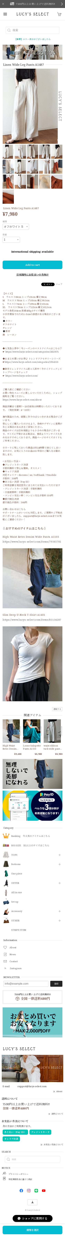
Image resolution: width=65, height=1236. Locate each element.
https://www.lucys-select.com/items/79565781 (32, 541)
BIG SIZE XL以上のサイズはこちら (30, 845)
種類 (5, 221)
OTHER (15, 920)
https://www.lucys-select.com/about (22, 399)
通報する (57, 709)
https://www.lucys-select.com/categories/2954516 (31, 361)
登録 (56, 983)
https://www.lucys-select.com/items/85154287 (32, 619)
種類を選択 (33, 1230)
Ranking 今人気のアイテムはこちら (30, 836)
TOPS (14, 855)
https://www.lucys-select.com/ (21, 375)
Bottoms (15, 864)
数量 (5, 234)
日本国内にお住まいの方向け (32, 274)
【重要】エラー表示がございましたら (32, 39)
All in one (16, 892)
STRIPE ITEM (18, 930)
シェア (59, 284)
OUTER (15, 883)
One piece (16, 873)
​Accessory (16, 911)
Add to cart (32, 264)
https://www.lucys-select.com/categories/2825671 (32, 351)
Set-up (14, 901)
